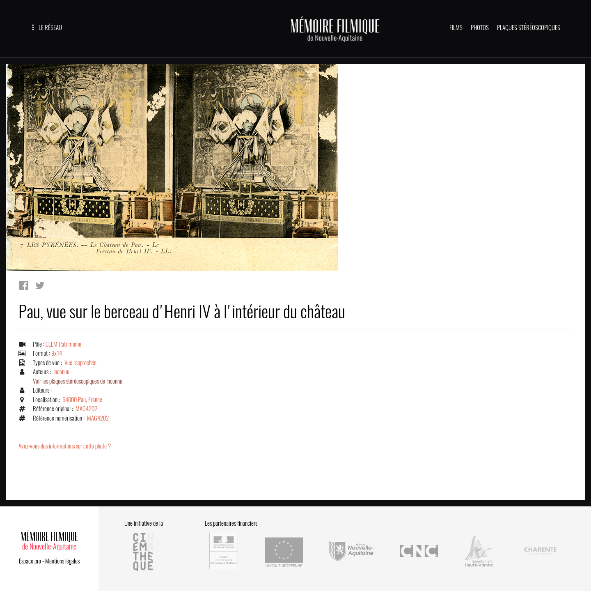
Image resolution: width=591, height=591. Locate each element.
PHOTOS (480, 27)
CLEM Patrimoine (63, 344)
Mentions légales (62, 561)
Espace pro (30, 561)
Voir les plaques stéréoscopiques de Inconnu (77, 381)
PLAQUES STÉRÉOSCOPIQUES (528, 27)
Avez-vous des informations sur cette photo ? (64, 446)
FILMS (456, 27)
